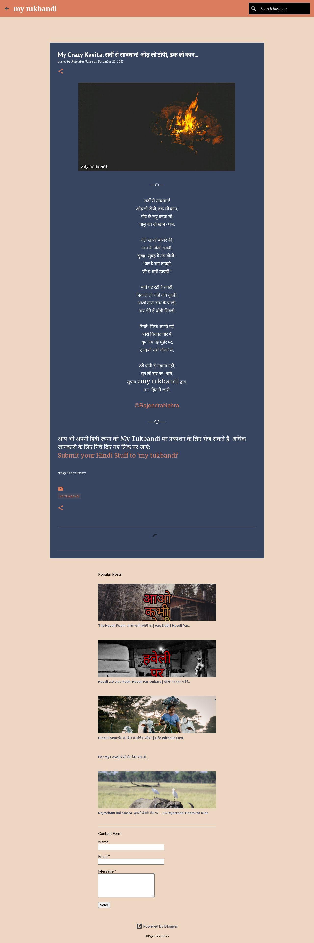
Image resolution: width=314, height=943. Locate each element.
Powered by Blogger (157, 926)
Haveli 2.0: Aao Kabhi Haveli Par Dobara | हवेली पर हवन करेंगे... (144, 682)
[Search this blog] (284, 8)
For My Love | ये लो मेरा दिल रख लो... (123, 757)
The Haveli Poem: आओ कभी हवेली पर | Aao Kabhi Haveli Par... (144, 626)
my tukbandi (35, 8)
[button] (61, 71)
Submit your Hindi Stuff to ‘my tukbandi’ (118, 455)
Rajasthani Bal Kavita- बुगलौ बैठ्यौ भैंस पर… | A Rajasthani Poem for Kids (153, 813)
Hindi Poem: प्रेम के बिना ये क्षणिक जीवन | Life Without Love (141, 738)
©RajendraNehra (157, 405)
